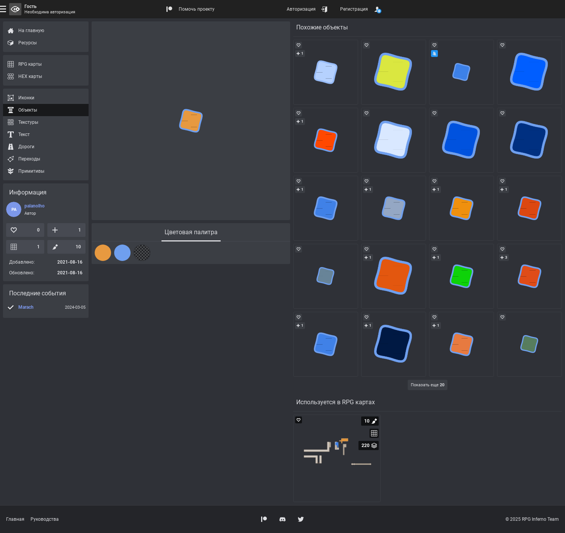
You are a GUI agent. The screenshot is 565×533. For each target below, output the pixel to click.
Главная (15, 519)
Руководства (45, 519)
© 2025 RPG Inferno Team (532, 519)
